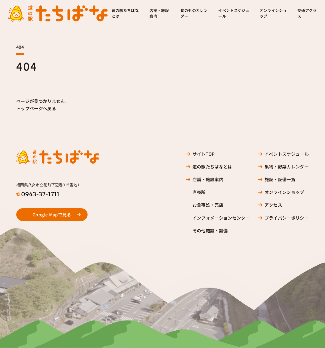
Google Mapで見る (52, 214)
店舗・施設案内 (159, 13)
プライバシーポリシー (287, 218)
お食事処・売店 (207, 205)
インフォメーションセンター (221, 218)
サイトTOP (203, 154)
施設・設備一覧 (280, 179)
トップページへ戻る (36, 108)
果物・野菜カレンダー (287, 167)
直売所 (199, 192)
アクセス (273, 205)
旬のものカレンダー (194, 13)
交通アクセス (307, 13)
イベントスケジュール (233, 13)
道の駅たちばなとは (125, 13)
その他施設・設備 (210, 230)
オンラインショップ (273, 13)
